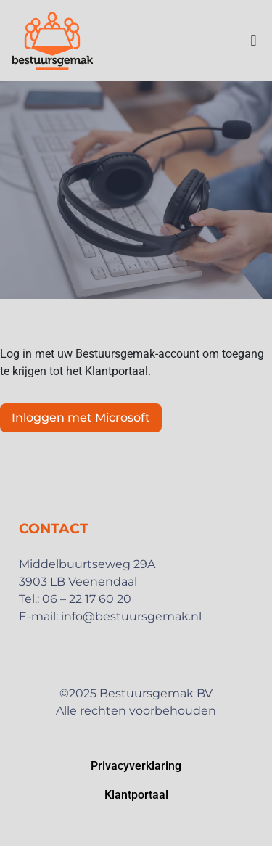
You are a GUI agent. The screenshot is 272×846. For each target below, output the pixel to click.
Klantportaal (136, 795)
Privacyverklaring (136, 766)
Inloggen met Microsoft (81, 417)
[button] (253, 40)
